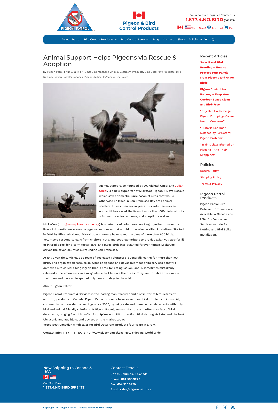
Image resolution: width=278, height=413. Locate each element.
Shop (181, 39)
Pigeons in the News (115, 77)
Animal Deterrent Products (126, 71)
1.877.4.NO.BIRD (204, 19)
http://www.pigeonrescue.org (79, 224)
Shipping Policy (210, 177)
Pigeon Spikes (92, 77)
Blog (156, 39)
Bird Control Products (98, 39)
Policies (193, 39)
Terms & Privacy (211, 184)
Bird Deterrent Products (159, 71)
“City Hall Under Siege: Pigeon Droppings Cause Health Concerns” (217, 116)
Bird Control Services (135, 39)
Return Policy (209, 170)
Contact (168, 39)
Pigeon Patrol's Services (68, 77)
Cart (232, 28)
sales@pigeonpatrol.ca (135, 389)
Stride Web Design (101, 407)
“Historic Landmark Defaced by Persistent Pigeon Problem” (215, 133)
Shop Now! (198, 28)
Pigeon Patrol (71, 39)
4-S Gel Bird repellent (95, 71)
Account (217, 28)
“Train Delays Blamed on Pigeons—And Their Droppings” (217, 150)
